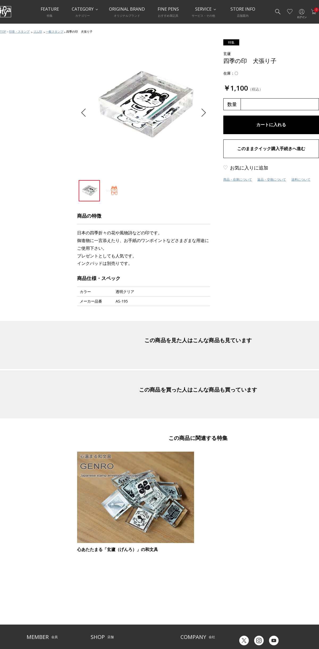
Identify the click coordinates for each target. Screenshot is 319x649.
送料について (300, 179)
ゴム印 (37, 31)
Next (202, 113)
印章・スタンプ (19, 31)
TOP (3, 31)
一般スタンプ (54, 31)
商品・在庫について (237, 179)
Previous (85, 113)
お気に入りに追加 (249, 167)
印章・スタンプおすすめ (26, 188)
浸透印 (12, 209)
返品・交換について (271, 179)
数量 (232, 104)
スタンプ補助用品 (20, 220)
